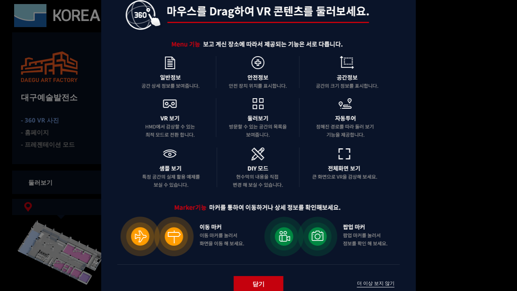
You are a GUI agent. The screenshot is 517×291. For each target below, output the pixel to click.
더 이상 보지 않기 (376, 283)
